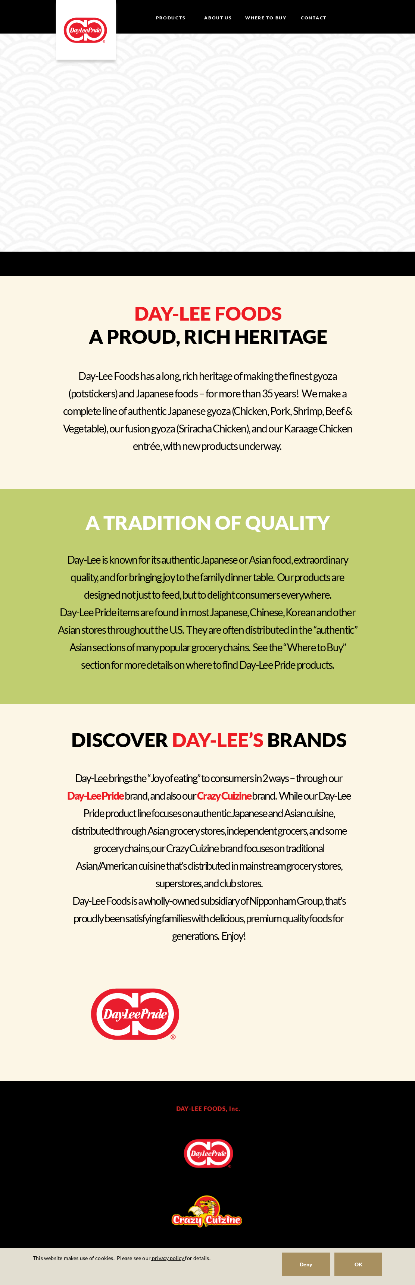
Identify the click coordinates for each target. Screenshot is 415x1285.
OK (358, 1264)
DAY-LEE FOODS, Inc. (208, 1108)
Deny (306, 1264)
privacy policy (168, 1258)
